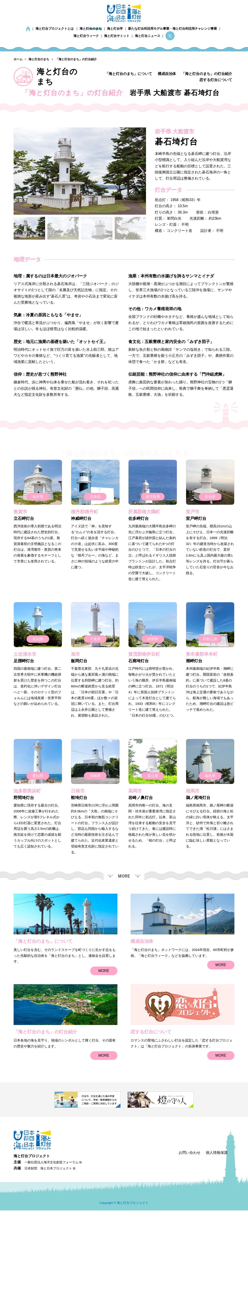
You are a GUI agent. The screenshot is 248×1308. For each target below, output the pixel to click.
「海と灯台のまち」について (128, 74)
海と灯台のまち (91, 28)
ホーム (28, 28)
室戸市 (192, 613)
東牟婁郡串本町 (202, 756)
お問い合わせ (189, 1250)
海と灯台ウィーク (86, 36)
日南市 (78, 892)
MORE (103, 1073)
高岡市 (135, 892)
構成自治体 (167, 74)
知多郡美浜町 (27, 892)
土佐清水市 (25, 756)
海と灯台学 (115, 28)
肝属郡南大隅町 (144, 613)
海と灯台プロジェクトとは (55, 28)
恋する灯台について (215, 80)
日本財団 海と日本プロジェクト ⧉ (49, 1266)
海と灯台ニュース (147, 36)
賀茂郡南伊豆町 (144, 756)
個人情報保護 (217, 1250)
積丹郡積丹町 (84, 613)
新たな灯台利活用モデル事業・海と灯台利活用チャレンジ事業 (172, 28)
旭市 (75, 756)
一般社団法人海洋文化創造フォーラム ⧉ (53, 1260)
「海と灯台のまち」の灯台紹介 (206, 74)
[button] (141, 273)
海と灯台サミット (116, 36)
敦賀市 (20, 613)
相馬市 (192, 892)
